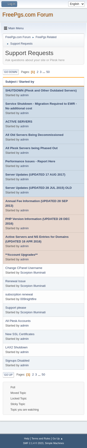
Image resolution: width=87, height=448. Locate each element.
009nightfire (28, 299)
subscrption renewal (19, 294)
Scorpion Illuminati (32, 272)
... (44, 72)
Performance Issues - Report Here (30, 161)
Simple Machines (54, 443)
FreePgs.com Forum (27, 14)
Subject (10, 81)
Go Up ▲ (57, 438)
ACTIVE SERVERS (18, 121)
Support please (15, 307)
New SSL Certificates (19, 334)
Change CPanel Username (23, 268)
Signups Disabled (17, 360)
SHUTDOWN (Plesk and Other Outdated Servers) (41, 90)
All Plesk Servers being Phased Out (31, 148)
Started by (26, 81)
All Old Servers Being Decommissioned (34, 135)
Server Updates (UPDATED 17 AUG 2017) (35, 174)
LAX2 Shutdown (16, 347)
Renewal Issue (15, 281)
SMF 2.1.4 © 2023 (33, 443)
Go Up (8, 374)
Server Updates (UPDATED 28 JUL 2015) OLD (38, 188)
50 (48, 72)
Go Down (10, 72)
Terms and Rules (41, 438)
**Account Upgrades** (21, 254)
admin (24, 95)
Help (26, 438)
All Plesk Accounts (18, 321)
